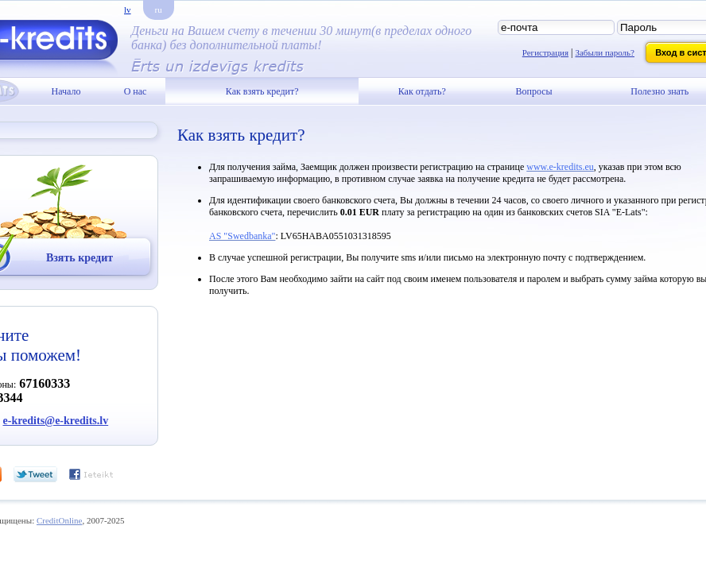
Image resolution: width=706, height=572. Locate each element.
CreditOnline (59, 520)
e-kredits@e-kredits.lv (56, 421)
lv (127, 9)
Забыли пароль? (604, 52)
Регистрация (545, 52)
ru (158, 9)
